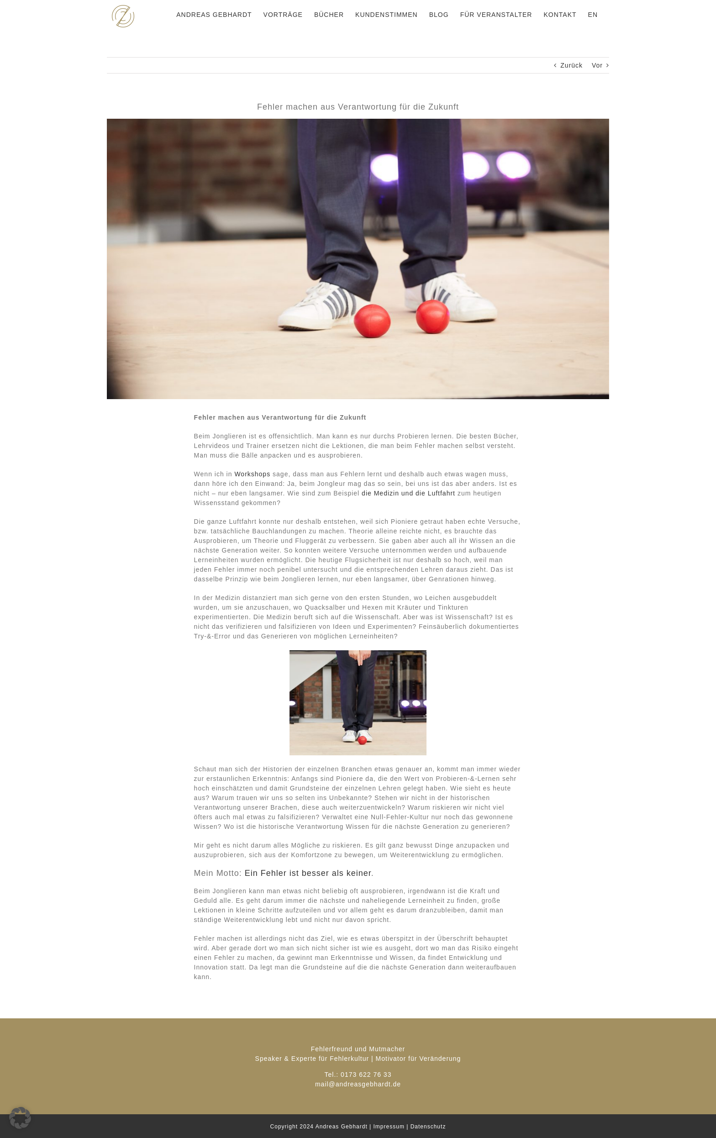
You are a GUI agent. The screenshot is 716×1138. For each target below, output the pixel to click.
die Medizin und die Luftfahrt (408, 493)
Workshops (252, 474)
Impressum (389, 1126)
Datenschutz (428, 1126)
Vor (597, 65)
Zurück (571, 65)
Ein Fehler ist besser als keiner (308, 873)
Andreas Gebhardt (342, 1126)
